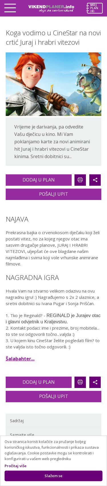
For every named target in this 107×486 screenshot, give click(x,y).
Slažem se (53, 475)
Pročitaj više (16, 465)
